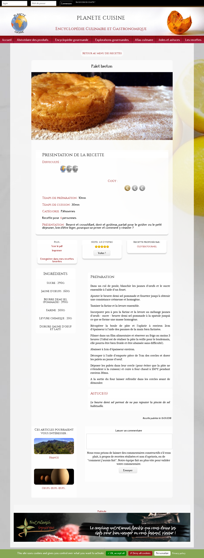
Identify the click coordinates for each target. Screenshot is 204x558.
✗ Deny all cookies (140, 553)
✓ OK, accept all (116, 553)
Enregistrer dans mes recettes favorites (57, 241)
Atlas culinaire (144, 40)
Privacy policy (179, 553)
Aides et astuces (169, 40)
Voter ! (102, 234)
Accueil (7, 40)
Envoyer (128, 451)
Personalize (162, 553)
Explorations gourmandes (112, 40)
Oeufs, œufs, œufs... (54, 469)
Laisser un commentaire (128, 412)
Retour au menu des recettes (102, 53)
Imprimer (57, 231)
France (54, 438)
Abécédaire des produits (32, 40)
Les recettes (193, 40)
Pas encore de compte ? (85, 2)
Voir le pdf (57, 227)
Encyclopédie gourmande (71, 40)
